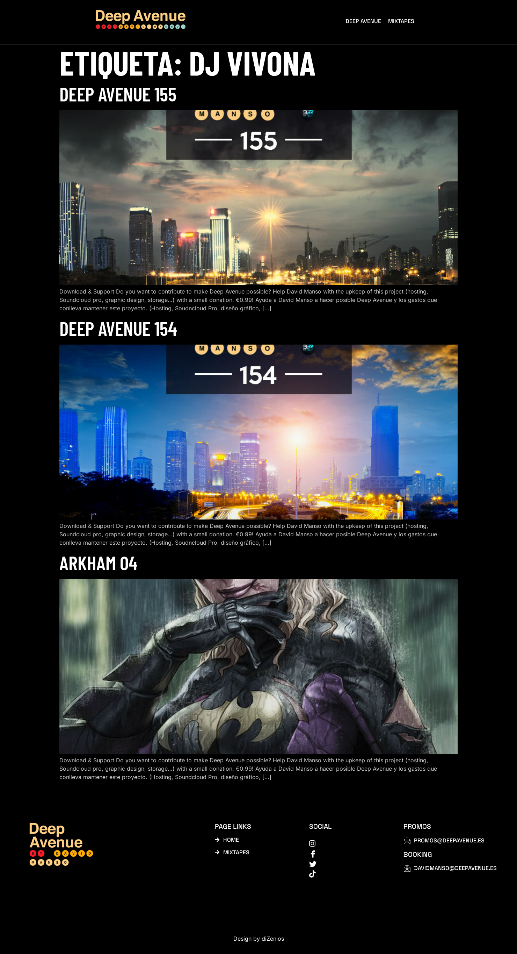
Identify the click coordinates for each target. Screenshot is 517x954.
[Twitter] (348, 863)
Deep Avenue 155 (117, 93)
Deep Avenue (363, 21)
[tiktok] (348, 873)
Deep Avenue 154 (118, 328)
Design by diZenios (258, 938)
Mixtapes (401, 21)
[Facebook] (348, 853)
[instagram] (348, 843)
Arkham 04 (98, 562)
